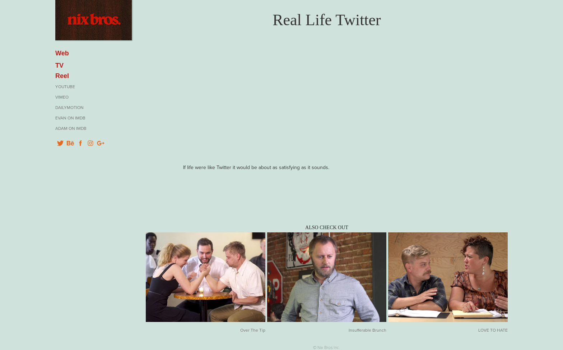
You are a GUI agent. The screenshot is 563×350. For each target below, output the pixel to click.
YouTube (65, 86)
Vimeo (62, 97)
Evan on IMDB (70, 118)
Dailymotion (69, 107)
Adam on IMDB (71, 128)
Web (62, 53)
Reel (62, 75)
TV (59, 65)
